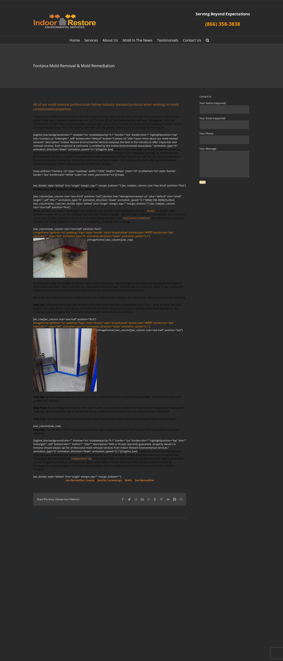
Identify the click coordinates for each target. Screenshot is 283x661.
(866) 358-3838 (222, 23)
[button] (207, 40)
